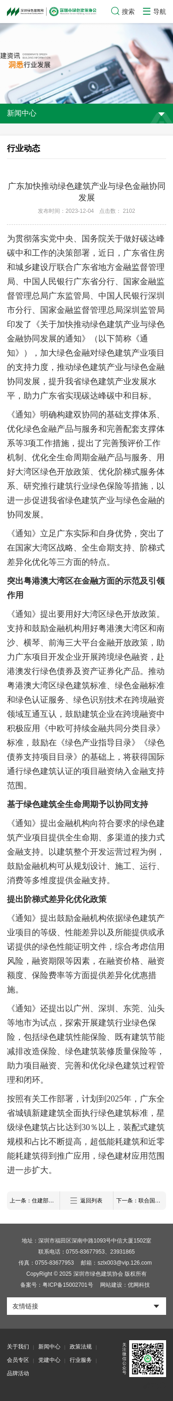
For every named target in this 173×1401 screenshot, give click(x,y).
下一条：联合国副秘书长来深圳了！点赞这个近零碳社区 (141, 1200)
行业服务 (81, 1360)
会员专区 (18, 1360)
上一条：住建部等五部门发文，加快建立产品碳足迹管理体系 (35, 1200)
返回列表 (86, 1201)
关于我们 (18, 1346)
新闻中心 (49, 1346)
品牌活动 (18, 1373)
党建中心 (49, 1360)
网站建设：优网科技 (125, 1285)
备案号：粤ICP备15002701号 (56, 1285)
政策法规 (81, 1346)
